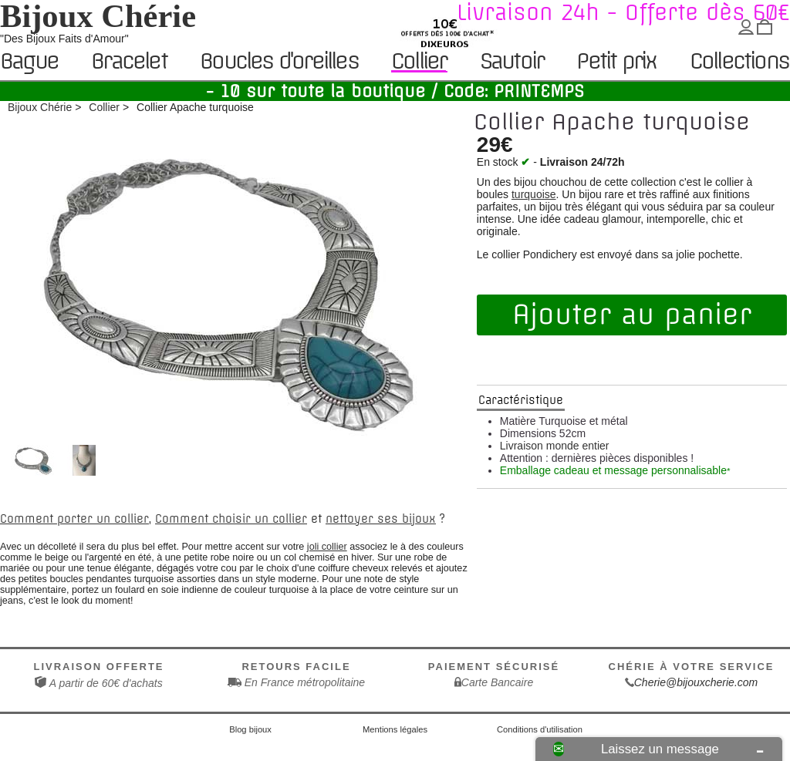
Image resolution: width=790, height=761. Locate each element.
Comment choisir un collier (231, 519)
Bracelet (129, 62)
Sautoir (511, 62)
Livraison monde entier (554, 445)
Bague (29, 62)
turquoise (533, 194)
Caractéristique (520, 400)
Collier (418, 61)
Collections (739, 62)
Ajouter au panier (631, 314)
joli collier (327, 546)
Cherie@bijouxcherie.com (696, 682)
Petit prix (616, 62)
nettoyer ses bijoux (381, 519)
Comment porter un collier (74, 519)
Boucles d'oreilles (279, 62)
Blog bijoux (250, 729)
